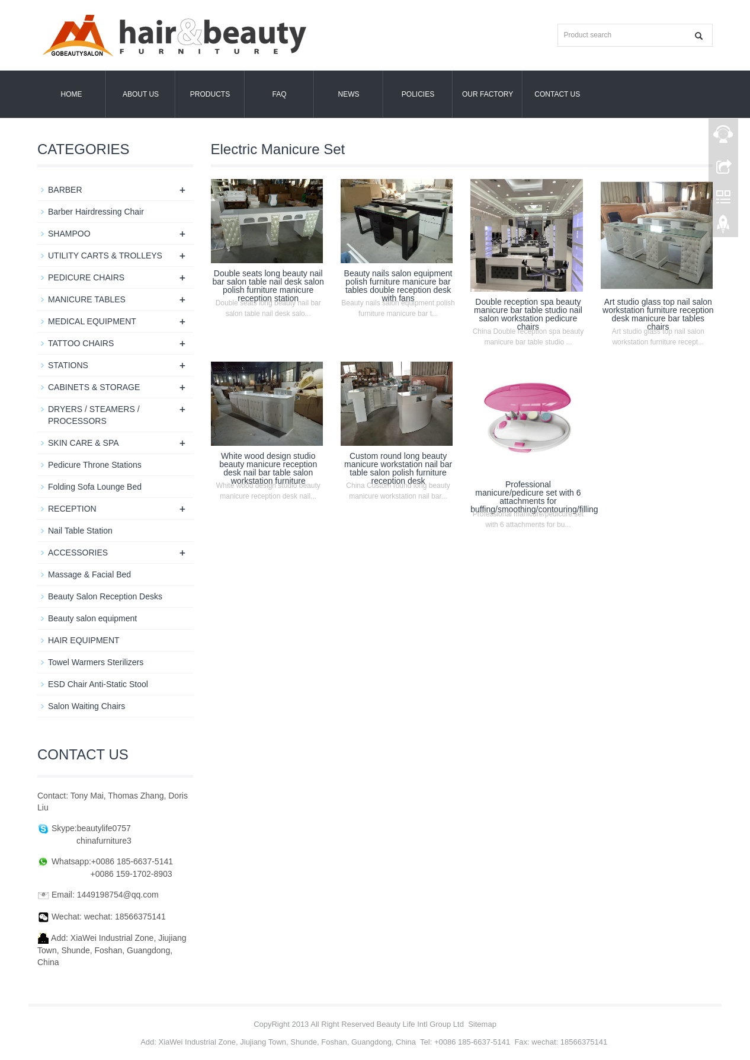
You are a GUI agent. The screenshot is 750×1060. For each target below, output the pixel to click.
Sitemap (482, 1024)
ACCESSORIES (78, 552)
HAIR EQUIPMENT (84, 640)
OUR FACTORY (487, 94)
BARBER (65, 189)
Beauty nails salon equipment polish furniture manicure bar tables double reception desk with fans (398, 286)
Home (71, 94)
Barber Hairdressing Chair (96, 211)
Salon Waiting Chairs (86, 706)
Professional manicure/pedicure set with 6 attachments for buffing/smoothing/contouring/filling (534, 497)
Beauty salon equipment (92, 618)
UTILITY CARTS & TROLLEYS (105, 255)
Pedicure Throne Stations (95, 465)
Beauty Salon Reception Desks (105, 596)
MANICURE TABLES (87, 299)
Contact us (557, 94)
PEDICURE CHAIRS (86, 277)
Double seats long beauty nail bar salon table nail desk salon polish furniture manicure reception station (268, 286)
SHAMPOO (69, 233)
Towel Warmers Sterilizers (95, 662)
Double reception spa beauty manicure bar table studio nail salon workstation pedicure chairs (528, 314)
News (349, 94)
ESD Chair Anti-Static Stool (98, 684)
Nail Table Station (80, 530)
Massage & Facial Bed (89, 574)
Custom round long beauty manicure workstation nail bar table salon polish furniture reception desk (398, 468)
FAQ (279, 94)
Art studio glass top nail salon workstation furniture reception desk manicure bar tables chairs (658, 314)
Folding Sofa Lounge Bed (95, 486)
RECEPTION (72, 508)
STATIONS (68, 365)
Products (210, 94)
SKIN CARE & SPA (83, 443)
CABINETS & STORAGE (94, 387)
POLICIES (418, 94)
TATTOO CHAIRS (81, 343)
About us (141, 94)
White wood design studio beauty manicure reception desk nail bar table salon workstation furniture (268, 468)
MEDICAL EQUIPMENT (92, 321)
